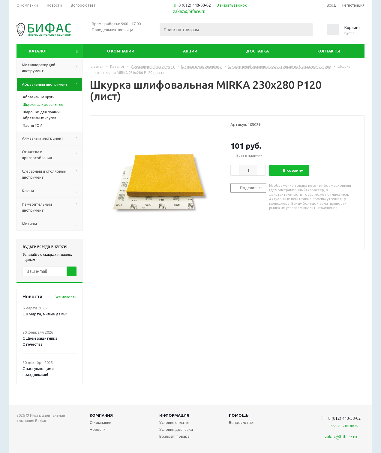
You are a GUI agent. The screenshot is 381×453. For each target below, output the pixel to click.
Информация (174, 415)
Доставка (257, 51)
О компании (120, 51)
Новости (98, 429)
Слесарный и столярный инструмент (52, 174)
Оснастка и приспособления (52, 155)
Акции (190, 51)
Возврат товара (174, 436)
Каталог (38, 51)
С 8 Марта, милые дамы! (44, 314)
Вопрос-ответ (242, 422)
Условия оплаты (174, 422)
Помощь (239, 415)
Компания (101, 415)
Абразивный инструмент (52, 84)
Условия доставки (176, 429)
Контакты (328, 51)
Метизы (52, 224)
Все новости (65, 297)
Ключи (52, 191)
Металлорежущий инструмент (52, 68)
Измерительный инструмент (52, 207)
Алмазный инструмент (52, 138)
